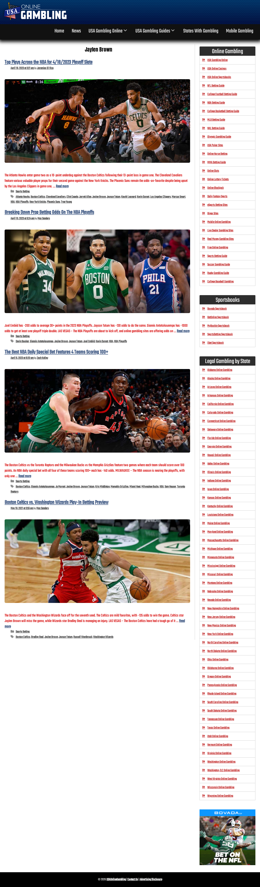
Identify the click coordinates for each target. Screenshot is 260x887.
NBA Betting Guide (216, 102)
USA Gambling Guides (155, 31)
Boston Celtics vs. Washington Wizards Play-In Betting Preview (56, 502)
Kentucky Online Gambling (220, 506)
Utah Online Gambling (217, 736)
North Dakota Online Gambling (222, 651)
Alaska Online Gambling (218, 378)
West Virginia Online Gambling (222, 778)
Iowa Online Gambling (218, 489)
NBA (13, 202)
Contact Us (132, 879)
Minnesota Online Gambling (220, 557)
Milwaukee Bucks (150, 486)
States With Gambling (200, 31)
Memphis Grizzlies (120, 486)
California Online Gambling (220, 404)
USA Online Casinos (216, 68)
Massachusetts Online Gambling (222, 540)
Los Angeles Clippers (160, 197)
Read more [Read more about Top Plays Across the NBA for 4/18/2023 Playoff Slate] (62, 186)
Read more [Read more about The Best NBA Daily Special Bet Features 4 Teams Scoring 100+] (24, 476)
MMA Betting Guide (216, 162)
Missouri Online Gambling (220, 574)
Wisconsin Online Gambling (220, 787)
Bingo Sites (212, 213)
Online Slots (213, 171)
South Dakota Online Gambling (222, 710)
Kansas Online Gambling (219, 497)
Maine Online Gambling (218, 523)
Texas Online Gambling (218, 727)
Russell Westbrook (82, 637)
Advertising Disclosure (151, 879)
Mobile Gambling (239, 31)
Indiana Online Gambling (219, 480)
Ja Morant (60, 486)
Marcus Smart (178, 197)
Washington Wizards (103, 637)
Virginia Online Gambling (219, 753)
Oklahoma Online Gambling (220, 668)
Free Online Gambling (217, 247)
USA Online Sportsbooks (219, 77)
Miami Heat (134, 486)
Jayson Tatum (113, 197)
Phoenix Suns (53, 202)
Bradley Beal (37, 637)
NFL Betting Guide (215, 85)
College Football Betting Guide (222, 94)
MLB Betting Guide (216, 119)
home (59, 31)
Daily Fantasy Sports (217, 196)
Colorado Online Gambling (220, 412)
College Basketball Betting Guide (223, 111)
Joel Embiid (89, 341)
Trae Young (66, 202)
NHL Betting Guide (216, 128)
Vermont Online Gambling (219, 744)
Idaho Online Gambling (218, 463)
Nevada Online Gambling (219, 600)
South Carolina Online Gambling (222, 702)
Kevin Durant (143, 197)
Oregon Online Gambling (219, 676)
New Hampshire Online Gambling (223, 608)
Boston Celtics (38, 197)
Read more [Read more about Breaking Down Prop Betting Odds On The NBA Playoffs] (183, 331)
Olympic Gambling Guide (219, 136)
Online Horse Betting (217, 153)
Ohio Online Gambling (217, 659)
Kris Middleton (102, 486)
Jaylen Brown (99, 197)
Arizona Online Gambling (219, 387)
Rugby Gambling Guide (218, 273)
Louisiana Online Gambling (220, 514)
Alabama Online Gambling (219, 370)
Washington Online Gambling (221, 761)
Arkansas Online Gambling (220, 395)
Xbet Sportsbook (215, 342)
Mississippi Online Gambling (221, 566)
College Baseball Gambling (220, 281)
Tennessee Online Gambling (220, 719)
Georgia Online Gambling (219, 446)
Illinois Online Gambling (219, 472)
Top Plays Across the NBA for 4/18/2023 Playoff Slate (48, 62)
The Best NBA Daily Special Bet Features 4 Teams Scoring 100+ (56, 352)
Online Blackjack (215, 188)
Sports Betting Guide (217, 256)
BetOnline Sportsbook (218, 317)
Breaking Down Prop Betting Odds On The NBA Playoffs (49, 212)
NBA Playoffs (22, 202)
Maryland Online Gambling (220, 531)
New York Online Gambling (220, 634)
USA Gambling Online (108, 31)
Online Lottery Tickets (218, 179)
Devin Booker (22, 341)
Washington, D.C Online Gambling (223, 770)
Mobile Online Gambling (219, 222)
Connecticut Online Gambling (221, 421)
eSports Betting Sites (217, 205)
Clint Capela (72, 197)
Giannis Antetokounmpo (41, 341)
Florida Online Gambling (219, 438)
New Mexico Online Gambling (221, 625)
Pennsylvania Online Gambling (222, 685)
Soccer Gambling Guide (218, 264)
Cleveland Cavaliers (56, 197)
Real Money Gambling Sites (220, 239)
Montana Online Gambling (219, 583)
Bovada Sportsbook (217, 308)
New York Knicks (37, 202)
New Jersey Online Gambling (221, 617)
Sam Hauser (170, 486)
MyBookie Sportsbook (218, 325)
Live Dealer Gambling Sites (220, 230)
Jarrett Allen (85, 197)
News (76, 31)
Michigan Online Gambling (220, 549)
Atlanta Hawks (23, 197)
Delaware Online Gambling (220, 429)
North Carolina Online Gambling (222, 642)
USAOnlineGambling (116, 879)
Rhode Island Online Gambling (221, 693)
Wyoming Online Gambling (220, 796)
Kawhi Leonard (128, 197)
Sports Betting (22, 191)
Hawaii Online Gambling (219, 455)
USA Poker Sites (215, 145)
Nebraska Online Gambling (220, 591)
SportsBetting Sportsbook (220, 334)
